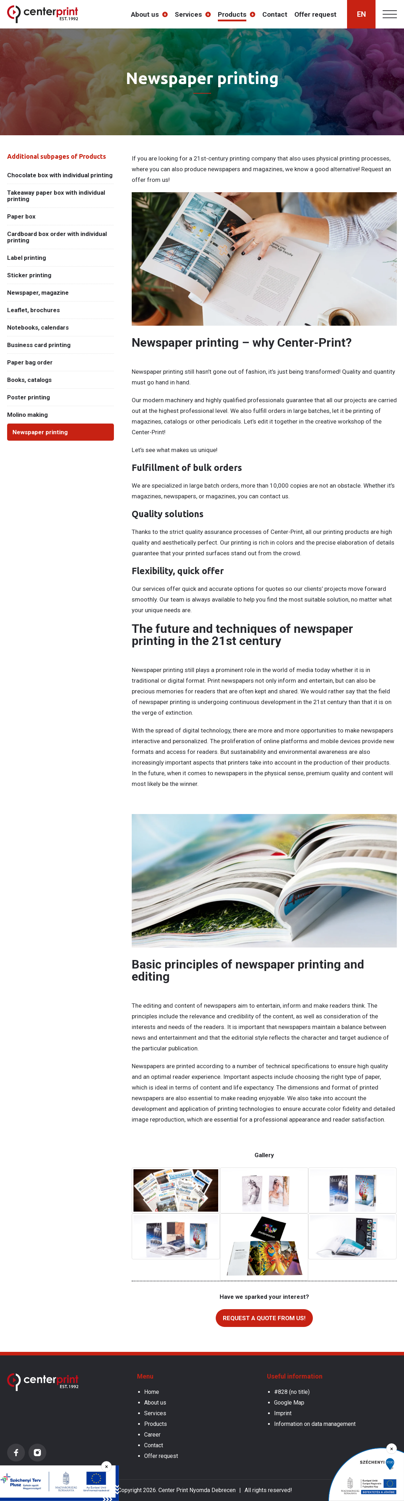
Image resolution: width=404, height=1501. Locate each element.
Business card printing (38, 344)
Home (151, 1392)
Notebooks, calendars (38, 327)
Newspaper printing (40, 432)
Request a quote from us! (264, 1318)
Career (152, 1434)
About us (145, 14)
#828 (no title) (292, 1392)
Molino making (27, 414)
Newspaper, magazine (38, 292)
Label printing (26, 257)
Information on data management (315, 1424)
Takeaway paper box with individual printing (56, 196)
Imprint (283, 1413)
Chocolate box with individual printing (59, 175)
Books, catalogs (29, 379)
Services (188, 14)
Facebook (16, 1452)
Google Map (289, 1402)
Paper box (21, 216)
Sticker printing (29, 275)
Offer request (315, 14)
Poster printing (28, 397)
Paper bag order (30, 362)
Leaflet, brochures (33, 310)
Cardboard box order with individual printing (57, 237)
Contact (274, 14)
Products (232, 14)
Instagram (37, 1452)
